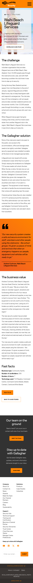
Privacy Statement (13, 570)
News (4, 491)
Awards (5, 494)
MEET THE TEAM (16, 438)
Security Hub (7, 513)
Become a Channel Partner (9, 523)
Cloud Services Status (8, 532)
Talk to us (7, 392)
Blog (4, 505)
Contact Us (6, 489)
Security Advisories (9, 527)
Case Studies (16, 14)
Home (8, 14)
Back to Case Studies (11, 399)
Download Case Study (14, 47)
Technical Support (9, 516)
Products (19, 486)
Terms (23, 570)
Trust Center (7, 529)
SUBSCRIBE (16, 470)
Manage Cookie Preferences (8, 536)
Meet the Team (7, 496)
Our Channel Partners (7, 499)
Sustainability (7, 507)
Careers (5, 503)
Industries (19, 491)
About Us (6, 486)
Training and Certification (7, 519)
